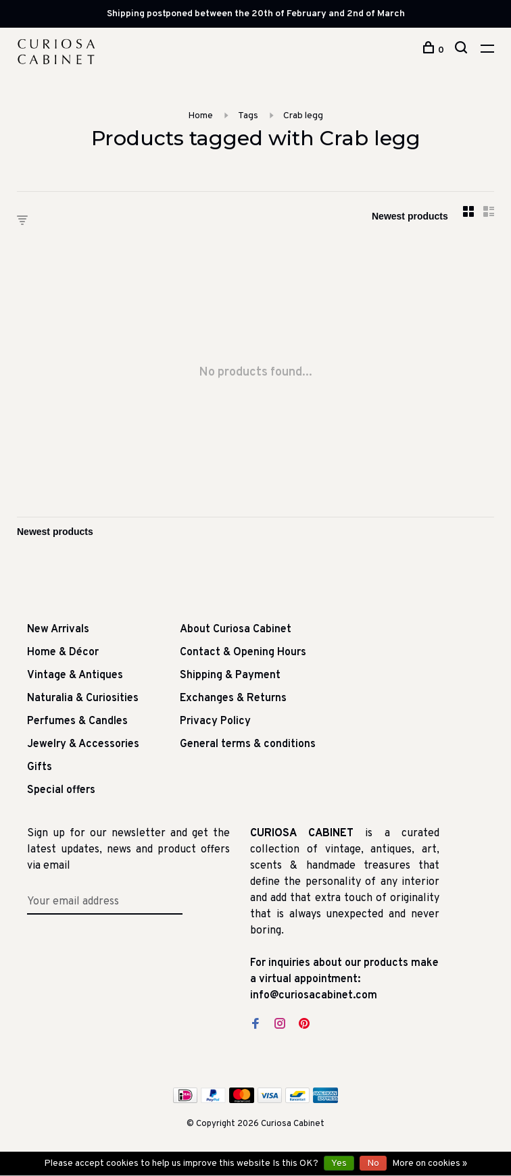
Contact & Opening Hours (243, 652)
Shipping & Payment (230, 675)
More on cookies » (429, 1163)
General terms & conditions (248, 744)
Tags (248, 116)
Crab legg (303, 116)
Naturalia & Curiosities (83, 698)
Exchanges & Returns (233, 698)
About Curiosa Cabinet (235, 629)
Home (200, 116)
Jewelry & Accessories (83, 744)
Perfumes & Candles (77, 721)
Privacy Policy (215, 721)
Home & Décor (63, 652)
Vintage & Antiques (75, 675)
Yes (339, 1163)
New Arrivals (58, 629)
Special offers (61, 790)
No (373, 1163)
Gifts (39, 767)
